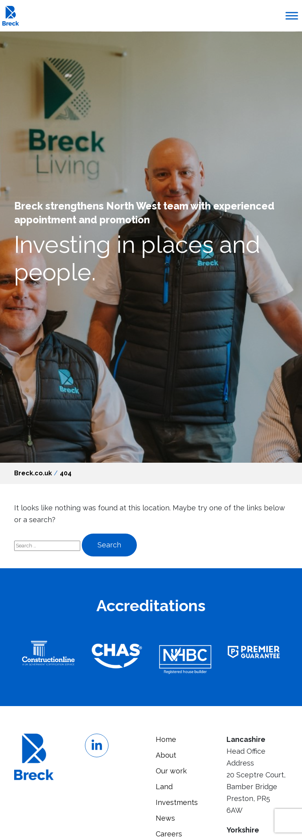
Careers (169, 834)
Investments (177, 802)
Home (166, 739)
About (166, 755)
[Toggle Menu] (291, 15)
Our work (171, 771)
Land (164, 786)
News (165, 818)
